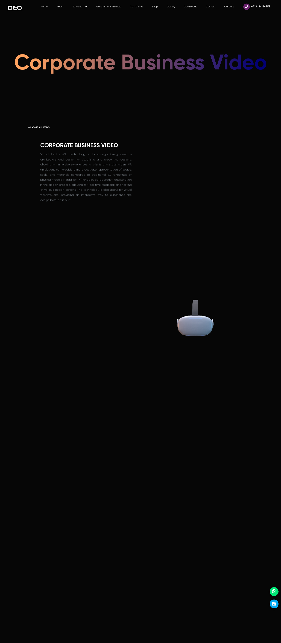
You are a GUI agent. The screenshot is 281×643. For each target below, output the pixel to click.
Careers (229, 6)
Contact (210, 6)
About (60, 6)
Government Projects (108, 6)
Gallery (171, 6)
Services (79, 6)
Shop (155, 6)
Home (44, 6)
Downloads (190, 6)
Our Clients (136, 6)
